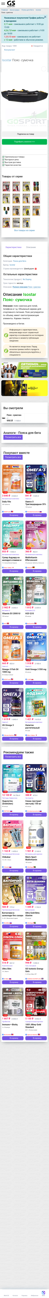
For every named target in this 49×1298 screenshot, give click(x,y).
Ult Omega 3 (8, 725)
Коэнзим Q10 (30, 610)
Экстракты (29, 798)
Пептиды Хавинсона (9, 798)
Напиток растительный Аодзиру (32, 728)
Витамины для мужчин (33, 854)
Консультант (8, 50)
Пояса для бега (19, 261)
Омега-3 (28, 499)
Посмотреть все (13, 437)
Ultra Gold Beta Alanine (32, 914)
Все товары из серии (24, 230)
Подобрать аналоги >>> (24, 142)
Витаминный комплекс (10, 499)
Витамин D (6, 610)
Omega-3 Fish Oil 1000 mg (10, 670)
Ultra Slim (6, 968)
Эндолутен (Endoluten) (7, 802)
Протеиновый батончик (10, 854)
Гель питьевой (30, 966)
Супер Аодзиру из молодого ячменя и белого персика (11, 560)
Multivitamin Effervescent (31, 558)
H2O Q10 (29, 613)
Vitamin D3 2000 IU (11, 613)
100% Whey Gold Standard (33, 1025)
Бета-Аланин (30, 910)
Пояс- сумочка (27, 287)
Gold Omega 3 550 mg (35, 669)
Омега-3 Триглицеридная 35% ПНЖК (35, 504)
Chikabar (6, 857)
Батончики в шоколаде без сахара (12, 914)
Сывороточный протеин (34, 1022)
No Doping (27, 279)
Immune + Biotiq (10, 1024)
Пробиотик (6, 1022)
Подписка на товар (24, 134)
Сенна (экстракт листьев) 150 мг (33, 802)
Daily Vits (6, 501)
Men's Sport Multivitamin (31, 858)
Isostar (6, 60)
